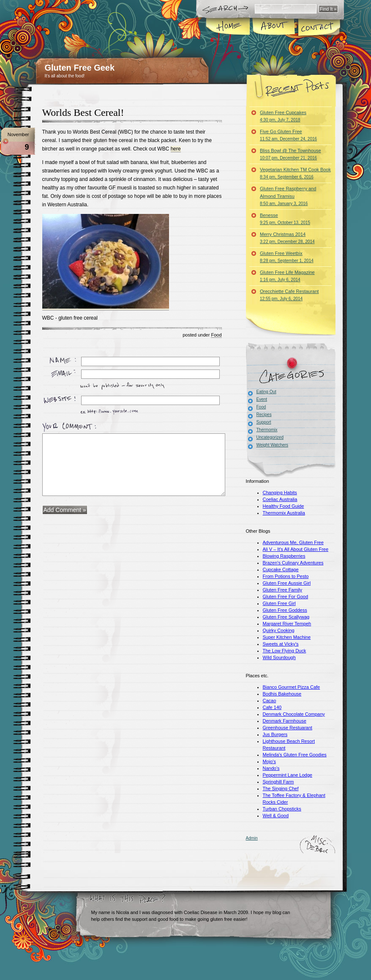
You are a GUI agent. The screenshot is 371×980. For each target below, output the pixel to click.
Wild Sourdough (279, 657)
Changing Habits (280, 492)
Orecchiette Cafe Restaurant (289, 295)
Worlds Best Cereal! (83, 112)
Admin (252, 838)
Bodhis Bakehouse (282, 693)
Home (228, 27)
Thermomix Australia (284, 512)
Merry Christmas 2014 (287, 238)
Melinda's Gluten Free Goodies (295, 754)
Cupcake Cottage (281, 569)
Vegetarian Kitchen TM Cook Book (295, 173)
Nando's (271, 768)
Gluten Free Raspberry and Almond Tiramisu (288, 196)
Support (263, 422)
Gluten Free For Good (285, 596)
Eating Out (266, 391)
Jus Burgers (275, 734)
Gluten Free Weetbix (287, 257)
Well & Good (276, 815)
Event (261, 399)
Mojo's (269, 761)
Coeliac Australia (280, 499)
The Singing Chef (281, 788)
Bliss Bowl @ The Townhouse (290, 154)
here (176, 149)
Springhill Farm (278, 781)
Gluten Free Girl (279, 603)
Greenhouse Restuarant (287, 727)
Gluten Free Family (283, 589)
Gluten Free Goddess (285, 610)
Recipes (264, 414)
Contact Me (319, 27)
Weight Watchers (272, 445)
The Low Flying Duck (284, 650)
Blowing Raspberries (284, 555)
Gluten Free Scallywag (286, 616)
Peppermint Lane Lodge (287, 774)
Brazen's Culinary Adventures (293, 562)
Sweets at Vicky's (281, 643)
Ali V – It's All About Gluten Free (296, 549)
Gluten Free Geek (80, 67)
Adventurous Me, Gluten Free (293, 542)
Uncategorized (270, 437)
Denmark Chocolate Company (294, 714)
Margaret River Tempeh (287, 623)
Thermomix (267, 429)
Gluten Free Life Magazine (287, 276)
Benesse (285, 219)
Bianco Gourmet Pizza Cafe (291, 687)
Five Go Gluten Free (288, 135)
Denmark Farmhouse (284, 720)
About (274, 27)
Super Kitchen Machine (287, 637)
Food (216, 334)
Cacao (269, 700)
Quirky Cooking (279, 630)
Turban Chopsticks (282, 808)
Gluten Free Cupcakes (283, 116)
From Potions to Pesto (286, 576)
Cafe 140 (272, 707)
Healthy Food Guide (283, 506)
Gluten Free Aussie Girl (287, 583)
